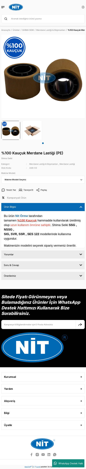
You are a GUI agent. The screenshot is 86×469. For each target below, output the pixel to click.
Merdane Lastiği (67, 164)
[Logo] (16, 7)
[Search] (43, 18)
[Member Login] (83, 7)
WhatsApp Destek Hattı (68, 463)
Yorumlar (9, 254)
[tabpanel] (10, 130)
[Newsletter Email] (43, 324)
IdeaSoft (28, 467)
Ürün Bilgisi (10, 206)
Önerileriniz (10, 275)
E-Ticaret (36, 467)
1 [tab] (43, 143)
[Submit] (80, 324)
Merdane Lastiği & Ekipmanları (43, 164)
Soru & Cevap (11, 265)
